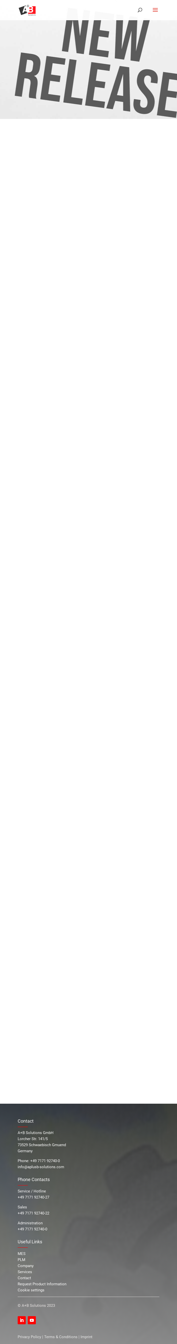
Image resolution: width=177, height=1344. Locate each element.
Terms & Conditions (61, 1337)
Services (25, 1272)
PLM (21, 1259)
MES (22, 1253)
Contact (24, 1278)
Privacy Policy (30, 1337)
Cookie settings (31, 1290)
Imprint (86, 1337)
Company (26, 1266)
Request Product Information (42, 1284)
